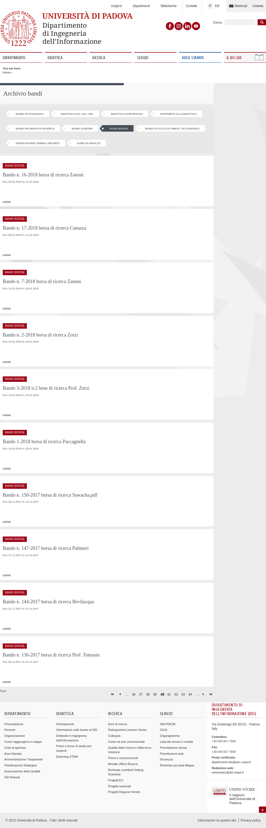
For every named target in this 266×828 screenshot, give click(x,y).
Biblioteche (168, 6)
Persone (9, 729)
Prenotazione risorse (173, 747)
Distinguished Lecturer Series (127, 729)
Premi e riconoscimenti (123, 758)
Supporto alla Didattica (178, 113)
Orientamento (65, 724)
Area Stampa (193, 58)
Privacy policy (251, 820)
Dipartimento (14, 58)
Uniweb (257, 6)
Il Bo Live (235, 58)
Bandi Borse (119, 128)
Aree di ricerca (117, 724)
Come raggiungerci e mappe (23, 741)
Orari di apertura (15, 747)
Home (7, 72)
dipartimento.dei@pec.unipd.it (231, 762)
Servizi (142, 58)
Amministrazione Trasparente (23, 759)
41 (169, 694)
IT (210, 6)
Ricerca (98, 58)
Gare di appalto (88, 143)
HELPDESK (168, 724)
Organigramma (170, 735)
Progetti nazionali (119, 786)
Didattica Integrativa (127, 113)
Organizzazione (14, 735)
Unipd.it (116, 6)
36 (133, 694)
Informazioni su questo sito (217, 820)
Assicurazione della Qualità (22, 771)
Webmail (241, 6)
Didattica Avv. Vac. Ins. (77, 113)
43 (183, 694)
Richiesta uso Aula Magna (177, 765)
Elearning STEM (67, 756)
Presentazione (13, 724)
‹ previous (120, 694)
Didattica (55, 58)
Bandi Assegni (82, 128)
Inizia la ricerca (262, 22)
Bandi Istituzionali (30, 113)
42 (176, 694)
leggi (7, 201)
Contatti (191, 6)
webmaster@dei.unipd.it (227, 772)
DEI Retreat (12, 777)
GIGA (163, 729)
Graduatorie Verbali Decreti (38, 143)
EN (217, 6)
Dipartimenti (141, 6)
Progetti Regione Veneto (124, 792)
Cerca (217, 22)
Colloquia (114, 735)
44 (190, 694)
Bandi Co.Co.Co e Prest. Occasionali (172, 128)
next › (204, 694)
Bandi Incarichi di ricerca (35, 128)
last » (212, 694)
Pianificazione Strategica (20, 765)
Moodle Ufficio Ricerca (123, 764)
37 (140, 694)
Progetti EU (115, 780)
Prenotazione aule (172, 753)
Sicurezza (166, 759)
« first (113, 694)
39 (155, 694)
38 (148, 694)
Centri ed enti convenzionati (126, 741)
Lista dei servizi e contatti (176, 741)
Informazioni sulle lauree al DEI (76, 729)
